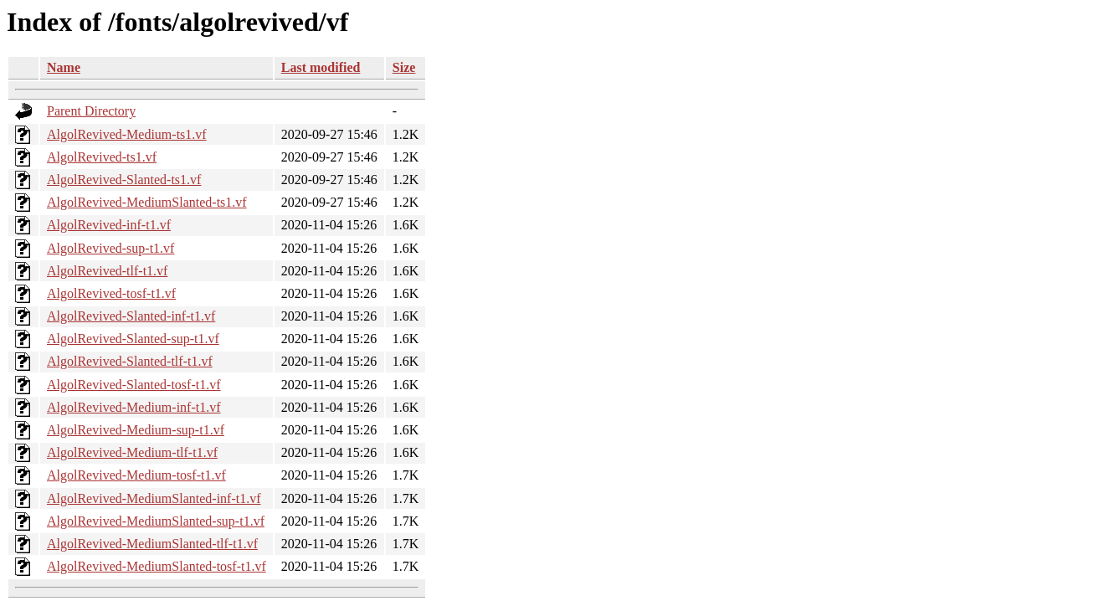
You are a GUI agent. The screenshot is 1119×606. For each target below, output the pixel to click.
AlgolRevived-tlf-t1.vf (107, 271)
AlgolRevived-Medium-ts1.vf (127, 134)
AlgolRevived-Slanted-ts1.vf (124, 179)
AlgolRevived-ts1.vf (102, 157)
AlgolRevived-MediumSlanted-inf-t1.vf (154, 498)
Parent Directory (91, 111)
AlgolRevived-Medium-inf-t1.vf (134, 407)
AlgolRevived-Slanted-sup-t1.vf (133, 338)
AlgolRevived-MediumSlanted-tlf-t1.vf (152, 544)
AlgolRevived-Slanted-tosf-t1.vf (134, 384)
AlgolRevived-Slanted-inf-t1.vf (131, 316)
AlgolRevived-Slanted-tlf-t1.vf (130, 361)
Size (404, 67)
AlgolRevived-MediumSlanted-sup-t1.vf (155, 521)
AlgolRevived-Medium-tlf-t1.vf (132, 452)
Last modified (321, 67)
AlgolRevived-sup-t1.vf (110, 248)
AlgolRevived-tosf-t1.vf (111, 293)
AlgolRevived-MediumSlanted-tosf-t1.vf (156, 566)
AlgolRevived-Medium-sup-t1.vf (135, 430)
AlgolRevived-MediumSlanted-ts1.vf (147, 202)
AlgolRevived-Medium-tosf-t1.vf (136, 475)
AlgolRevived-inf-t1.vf (109, 225)
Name (63, 67)
